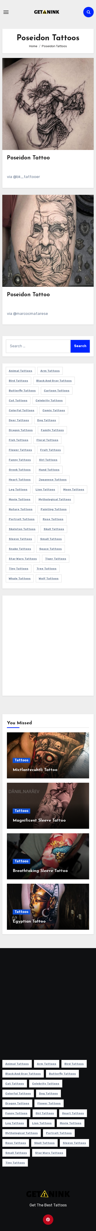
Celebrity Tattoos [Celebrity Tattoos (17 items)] (49, 400)
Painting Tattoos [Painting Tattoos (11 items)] (54, 509)
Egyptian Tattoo (29, 921)
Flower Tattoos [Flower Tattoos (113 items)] (20, 450)
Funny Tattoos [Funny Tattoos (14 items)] (20, 459)
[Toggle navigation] (6, 12)
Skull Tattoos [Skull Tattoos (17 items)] (54, 529)
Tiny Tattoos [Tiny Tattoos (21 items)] (18, 568)
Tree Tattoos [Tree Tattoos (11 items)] (46, 568)
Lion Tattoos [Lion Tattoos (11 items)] (45, 489)
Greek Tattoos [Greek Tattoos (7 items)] (20, 469)
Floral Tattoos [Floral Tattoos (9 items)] (47, 440)
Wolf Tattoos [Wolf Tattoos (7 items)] (49, 578)
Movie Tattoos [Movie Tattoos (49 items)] (19, 499)
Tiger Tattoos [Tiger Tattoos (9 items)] (55, 558)
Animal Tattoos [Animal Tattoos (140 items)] (20, 370)
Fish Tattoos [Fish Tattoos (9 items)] (18, 440)
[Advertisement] (48, 647)
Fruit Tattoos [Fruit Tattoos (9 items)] (50, 450)
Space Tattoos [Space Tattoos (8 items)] (50, 548)
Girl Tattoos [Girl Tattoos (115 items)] (48, 459)
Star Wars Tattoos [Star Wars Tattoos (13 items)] (23, 558)
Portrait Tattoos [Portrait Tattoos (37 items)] (22, 519)
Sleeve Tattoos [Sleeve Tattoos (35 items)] (20, 539)
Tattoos (21, 760)
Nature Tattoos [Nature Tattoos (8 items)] (21, 509)
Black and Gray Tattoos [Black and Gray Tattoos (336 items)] (54, 380)
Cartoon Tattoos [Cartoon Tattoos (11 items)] (56, 390)
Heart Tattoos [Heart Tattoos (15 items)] (20, 479)
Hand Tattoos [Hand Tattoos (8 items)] (49, 469)
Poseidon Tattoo (28, 158)
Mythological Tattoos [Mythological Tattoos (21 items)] (55, 499)
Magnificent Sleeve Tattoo (39, 820)
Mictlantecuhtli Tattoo (35, 770)
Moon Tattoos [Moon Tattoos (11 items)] (73, 489)
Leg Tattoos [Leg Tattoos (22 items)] (18, 489)
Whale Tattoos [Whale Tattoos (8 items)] (20, 578)
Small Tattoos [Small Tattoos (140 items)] (51, 539)
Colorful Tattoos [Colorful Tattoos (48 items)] (21, 410)
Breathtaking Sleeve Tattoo (40, 871)
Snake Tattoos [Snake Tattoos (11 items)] (20, 548)
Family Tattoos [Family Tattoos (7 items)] (52, 430)
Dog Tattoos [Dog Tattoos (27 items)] (46, 420)
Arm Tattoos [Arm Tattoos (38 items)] (50, 370)
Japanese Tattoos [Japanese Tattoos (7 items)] (53, 479)
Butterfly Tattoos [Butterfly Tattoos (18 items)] (22, 390)
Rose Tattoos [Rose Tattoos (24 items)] (53, 519)
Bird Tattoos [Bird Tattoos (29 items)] (18, 380)
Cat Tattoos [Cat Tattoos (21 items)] (18, 400)
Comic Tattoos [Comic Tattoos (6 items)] (53, 410)
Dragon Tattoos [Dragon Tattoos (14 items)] (21, 430)
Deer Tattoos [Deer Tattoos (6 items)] (19, 420)
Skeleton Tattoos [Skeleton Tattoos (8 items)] (22, 529)
